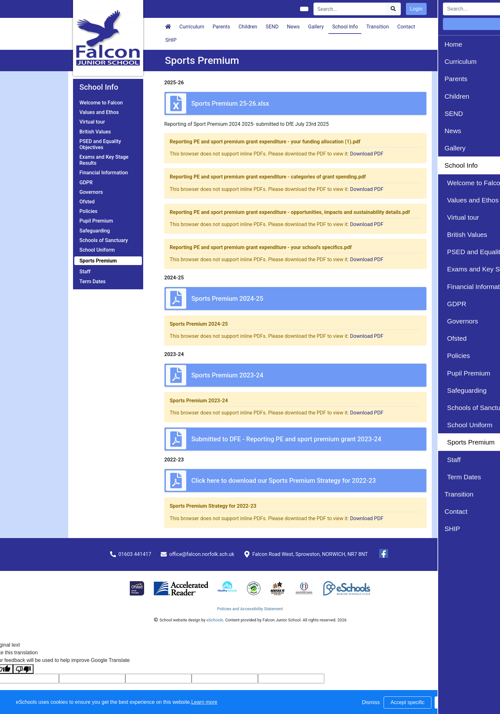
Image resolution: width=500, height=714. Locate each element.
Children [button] (248, 27)
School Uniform (97, 250)
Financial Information (103, 173)
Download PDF (367, 154)
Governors (91, 192)
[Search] (350, 9)
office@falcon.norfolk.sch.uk (201, 554)
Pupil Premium (96, 221)
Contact (406, 27)
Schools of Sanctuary (103, 240)
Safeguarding (94, 231)
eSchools (215, 620)
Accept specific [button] (408, 702)
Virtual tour (92, 122)
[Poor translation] (23, 669)
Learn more (204, 702)
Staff (85, 272)
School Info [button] (345, 27)
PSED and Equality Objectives (100, 144)
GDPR (86, 182)
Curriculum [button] (192, 27)
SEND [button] (272, 27)
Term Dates (92, 281)
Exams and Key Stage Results (104, 160)
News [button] (293, 27)
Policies (88, 211)
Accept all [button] (458, 702)
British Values (95, 132)
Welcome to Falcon (101, 103)
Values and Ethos (99, 112)
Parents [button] (221, 27)
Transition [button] (377, 27)
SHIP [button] (170, 40)
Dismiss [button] (371, 702)
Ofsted (87, 202)
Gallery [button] (316, 27)
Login (416, 9)
